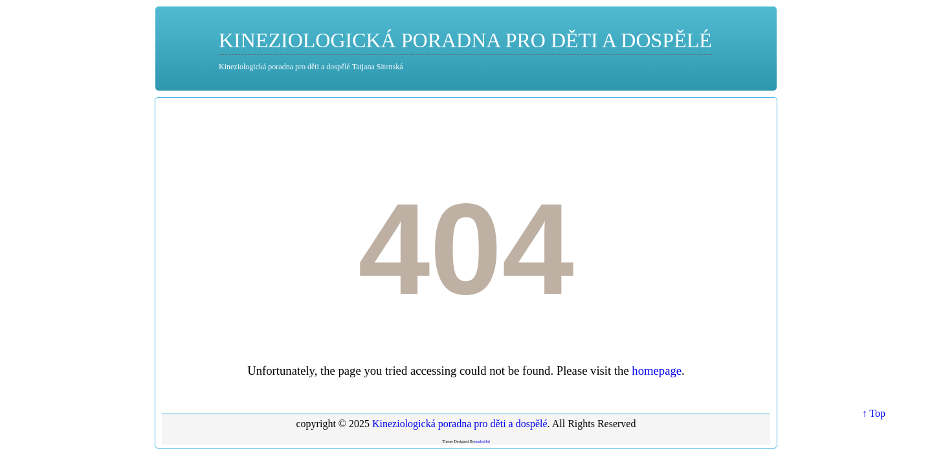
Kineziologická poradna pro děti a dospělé (465, 40)
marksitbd (482, 441)
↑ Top (873, 413)
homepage (657, 370)
